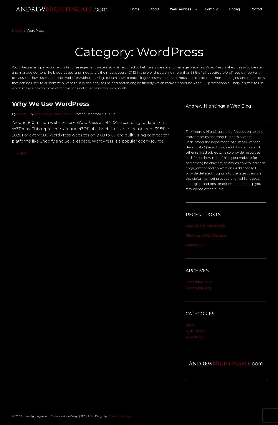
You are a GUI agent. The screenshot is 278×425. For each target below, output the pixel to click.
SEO (189, 325)
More (21, 153)
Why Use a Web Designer (206, 235)
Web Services (180, 9)
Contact (256, 9)
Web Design (43, 114)
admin (21, 114)
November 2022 (199, 288)
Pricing (234, 9)
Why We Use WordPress (50, 103)
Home (134, 9)
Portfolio (211, 9)
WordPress (62, 114)
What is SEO (195, 245)
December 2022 (199, 282)
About (154, 9)
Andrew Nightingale (120, 416)
